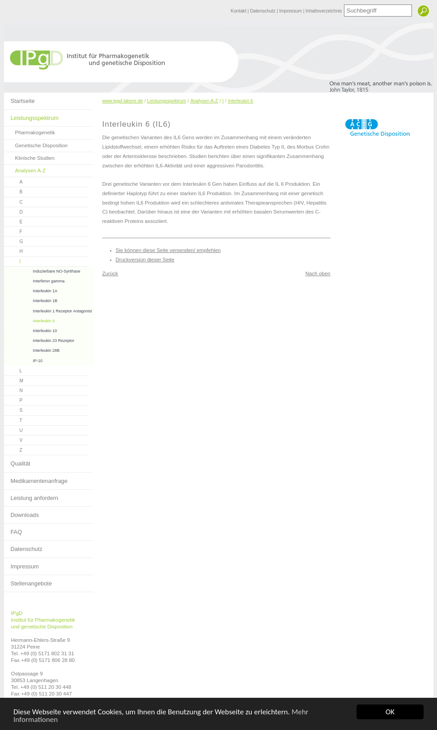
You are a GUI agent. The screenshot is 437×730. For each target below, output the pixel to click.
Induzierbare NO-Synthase (42, 270)
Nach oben (318, 273)
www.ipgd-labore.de (122, 100)
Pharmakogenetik (29, 131)
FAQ (13, 529)
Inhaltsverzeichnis (323, 11)
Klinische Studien (29, 156)
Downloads (21, 512)
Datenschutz (263, 11)
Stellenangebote (28, 581)
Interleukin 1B (31, 299)
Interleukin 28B (32, 349)
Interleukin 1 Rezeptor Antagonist (48, 310)
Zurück (110, 273)
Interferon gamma (34, 280)
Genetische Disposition (36, 144)
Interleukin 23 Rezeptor (39, 339)
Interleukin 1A (31, 289)
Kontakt (239, 11)
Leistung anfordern (31, 495)
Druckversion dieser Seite (145, 259)
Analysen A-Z (25, 169)
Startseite (19, 98)
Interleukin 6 (29, 319)
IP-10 (23, 359)
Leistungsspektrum (31, 115)
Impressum (291, 11)
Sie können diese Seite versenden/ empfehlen (168, 250)
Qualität (17, 461)
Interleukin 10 (30, 329)
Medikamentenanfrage (36, 478)
